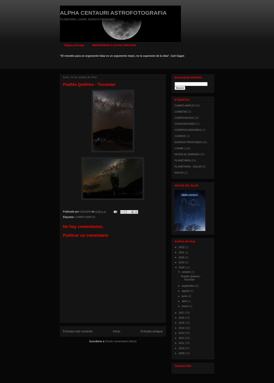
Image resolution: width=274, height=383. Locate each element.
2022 (182, 247)
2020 (182, 257)
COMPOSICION (184, 117)
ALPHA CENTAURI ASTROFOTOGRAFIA (113, 13)
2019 (182, 262)
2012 (182, 337)
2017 (182, 312)
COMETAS (181, 111)
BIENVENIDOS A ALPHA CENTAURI (114, 45)
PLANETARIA (183, 160)
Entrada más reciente (78, 331)
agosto (186, 290)
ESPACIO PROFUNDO (188, 142)
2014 (182, 327)
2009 (182, 353)
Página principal (74, 45)
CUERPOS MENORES (188, 129)
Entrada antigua (152, 331)
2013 (182, 332)
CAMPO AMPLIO (85, 217)
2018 (182, 267)
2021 (182, 252)
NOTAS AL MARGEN (187, 154)
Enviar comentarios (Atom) (121, 341)
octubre (186, 271)
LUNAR (179, 148)
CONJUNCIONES (185, 123)
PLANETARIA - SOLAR (188, 166)
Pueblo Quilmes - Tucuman (191, 278)
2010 (182, 348)
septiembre (188, 285)
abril (184, 301)
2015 (182, 322)
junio (185, 296)
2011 (182, 342)
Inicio (116, 331)
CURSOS (180, 136)
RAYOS (179, 172)
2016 (182, 317)
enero (185, 306)
